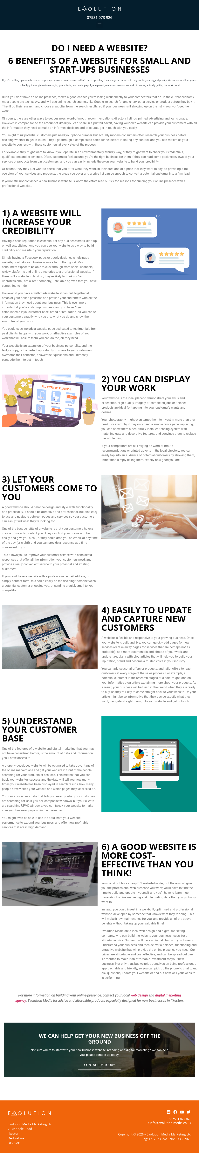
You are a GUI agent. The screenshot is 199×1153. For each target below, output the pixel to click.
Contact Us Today (99, 1063)
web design (139, 995)
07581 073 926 (99, 17)
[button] (99, 24)
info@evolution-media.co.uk (170, 1123)
